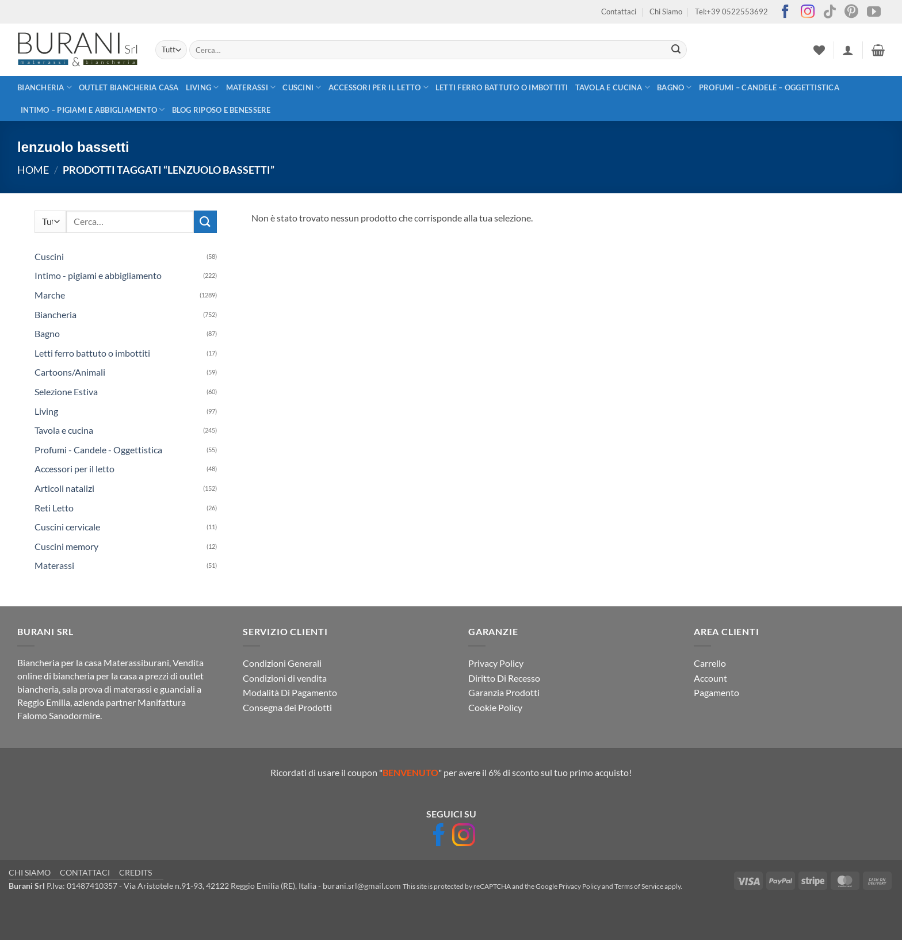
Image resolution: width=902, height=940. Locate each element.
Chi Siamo (665, 11)
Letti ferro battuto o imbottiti (501, 87)
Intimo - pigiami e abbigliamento (98, 275)
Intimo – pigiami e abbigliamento (93, 109)
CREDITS (135, 872)
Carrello (710, 663)
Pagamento (716, 692)
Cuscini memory (66, 546)
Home (33, 169)
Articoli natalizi (64, 488)
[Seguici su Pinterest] (851, 12)
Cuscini (301, 87)
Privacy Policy (495, 663)
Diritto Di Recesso (504, 677)
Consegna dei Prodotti (287, 707)
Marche (50, 294)
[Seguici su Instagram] (808, 12)
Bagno (674, 87)
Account (710, 677)
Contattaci (618, 11)
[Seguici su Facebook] (785, 12)
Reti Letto (54, 507)
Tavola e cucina (612, 87)
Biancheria (44, 87)
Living (202, 87)
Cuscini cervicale (67, 526)
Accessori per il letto (378, 87)
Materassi (251, 87)
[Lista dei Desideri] (819, 50)
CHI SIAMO (30, 872)
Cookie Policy (495, 707)
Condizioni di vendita (285, 677)
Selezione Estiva (66, 391)
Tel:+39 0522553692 (731, 11)
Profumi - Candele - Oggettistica (98, 449)
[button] (848, 50)
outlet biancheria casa (129, 87)
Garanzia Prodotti (504, 692)
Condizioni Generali (282, 663)
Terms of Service (638, 886)
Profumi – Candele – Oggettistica (769, 87)
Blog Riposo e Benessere (221, 109)
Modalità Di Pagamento (290, 692)
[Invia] (676, 50)
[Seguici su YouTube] (874, 12)
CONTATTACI (85, 872)
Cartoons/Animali (70, 371)
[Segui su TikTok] (829, 12)
